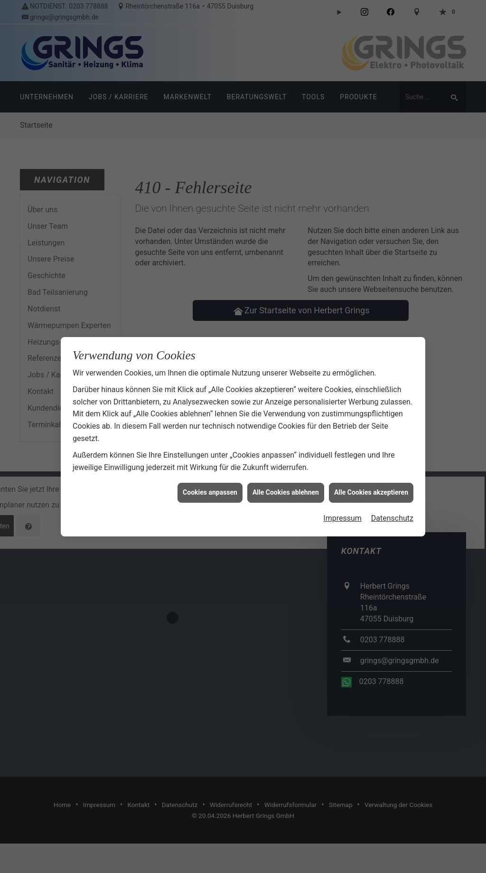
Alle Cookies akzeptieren (371, 485)
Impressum (342, 511)
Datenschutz (392, 511)
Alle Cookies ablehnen (285, 485)
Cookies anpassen (210, 485)
